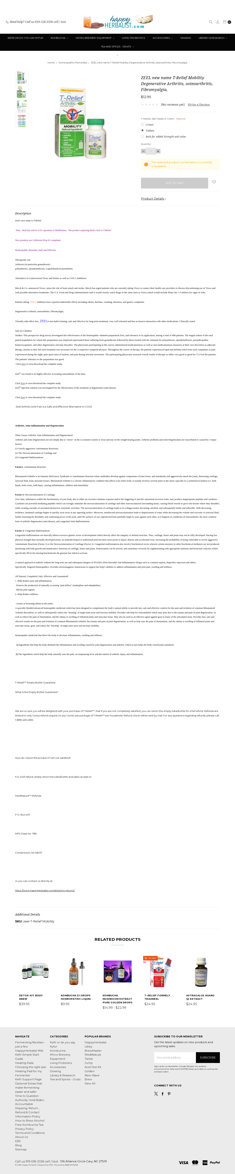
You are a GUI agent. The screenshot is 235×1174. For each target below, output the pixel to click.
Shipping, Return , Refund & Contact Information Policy (27, 1112)
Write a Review (199, 104)
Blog (18, 1145)
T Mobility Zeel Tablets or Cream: (163, 118)
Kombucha (59, 37)
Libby (88, 1046)
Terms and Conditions (30, 1133)
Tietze (89, 1058)
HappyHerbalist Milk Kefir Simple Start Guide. (29, 1055)
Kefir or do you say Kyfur (25, 37)
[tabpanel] (34, 983)
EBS (18, 1141)
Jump (89, 1063)
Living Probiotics (133, 37)
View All (90, 1083)
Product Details (153, 198)
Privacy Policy (24, 1129)
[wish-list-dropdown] (214, 181)
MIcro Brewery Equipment (95, 37)
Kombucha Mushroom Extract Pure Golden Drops (117, 999)
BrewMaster (93, 1050)
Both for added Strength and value (166, 136)
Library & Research (213, 37)
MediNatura (93, 1054)
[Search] (210, 22)
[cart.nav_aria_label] (226, 22)
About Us (21, 1137)
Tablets (150, 130)
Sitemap (21, 1149)
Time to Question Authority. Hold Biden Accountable (29, 1100)
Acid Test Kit (93, 1067)
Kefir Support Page (28, 1079)
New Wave (92, 1075)
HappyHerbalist (95, 1042)
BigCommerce (71, 1165)
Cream (150, 124)
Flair (51, 1165)
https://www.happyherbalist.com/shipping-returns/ (45, 890)
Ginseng (185, 37)
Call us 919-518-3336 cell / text (36, 1161)
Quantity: (146, 144)
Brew (88, 1079)
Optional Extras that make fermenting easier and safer (28, 1087)
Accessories (163, 37)
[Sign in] (217, 22)
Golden (90, 1071)
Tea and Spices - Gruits (117, 46)
